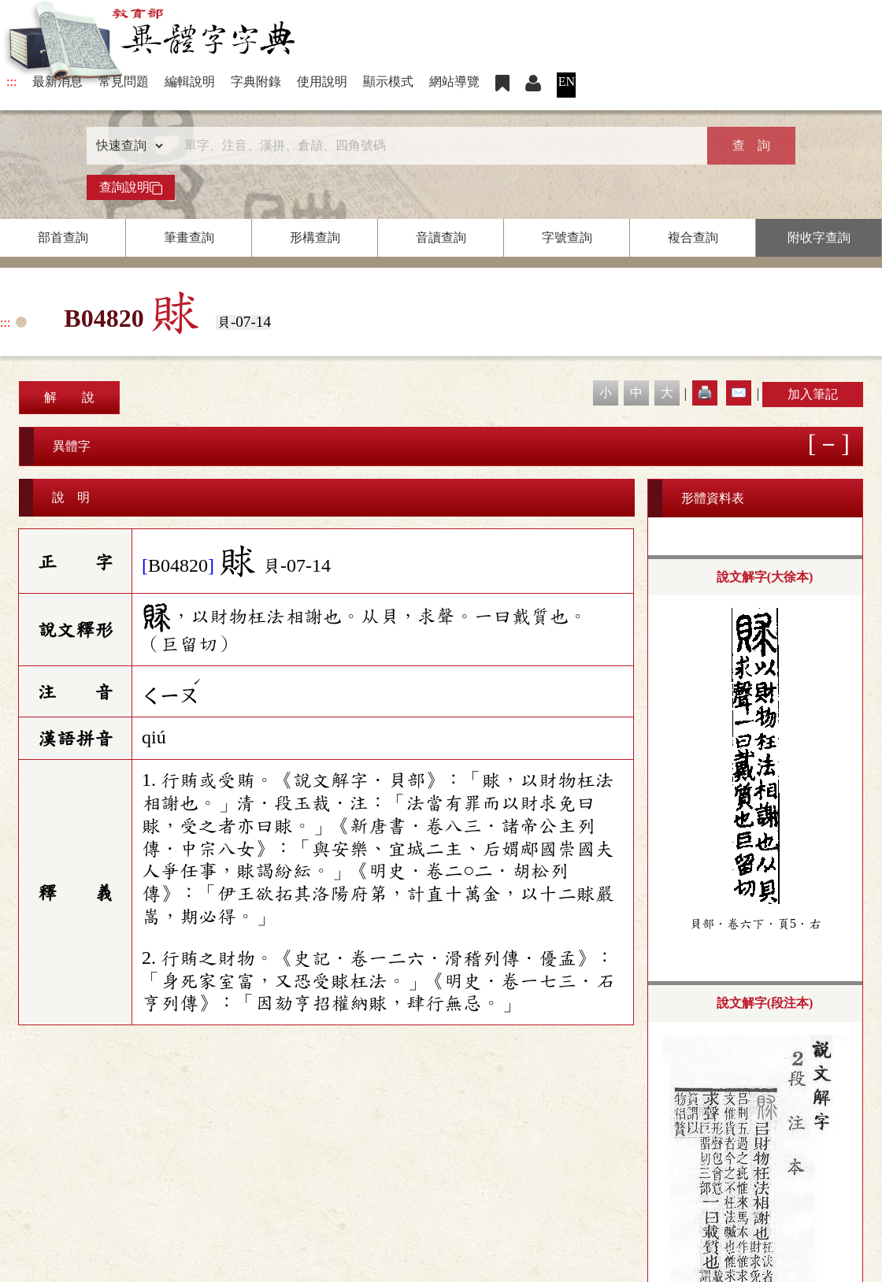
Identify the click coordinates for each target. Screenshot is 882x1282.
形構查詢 (315, 237)
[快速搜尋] (435, 146)
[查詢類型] (126, 146)
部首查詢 (63, 237)
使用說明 (322, 81)
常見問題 (123, 81)
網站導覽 (454, 81)
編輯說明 (190, 81)
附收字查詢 (819, 237)
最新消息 (57, 81)
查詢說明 (130, 187)
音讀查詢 (441, 237)
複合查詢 (693, 237)
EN (566, 81)
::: (11, 81)
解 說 (69, 397)
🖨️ (705, 392)
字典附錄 (256, 81)
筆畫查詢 (189, 237)
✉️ (739, 392)
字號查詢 (567, 237)
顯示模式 (388, 81)
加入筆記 (813, 394)
